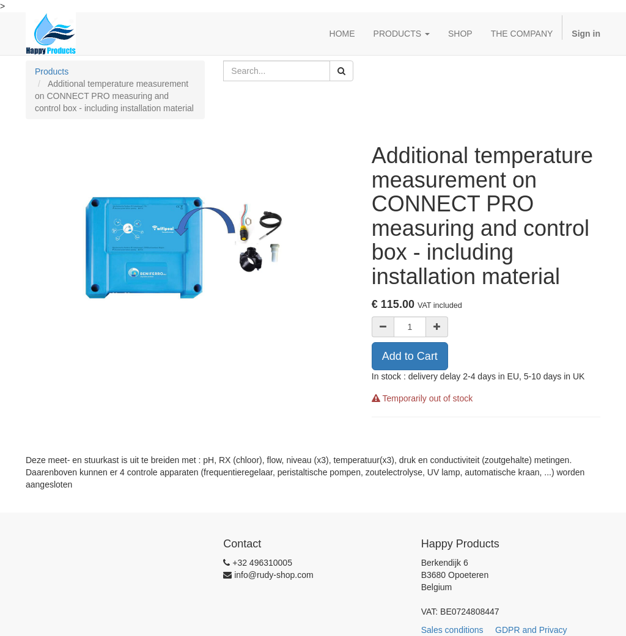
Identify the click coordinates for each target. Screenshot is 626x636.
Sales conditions (457, 630)
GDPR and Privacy (537, 630)
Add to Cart (410, 356)
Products (51, 71)
